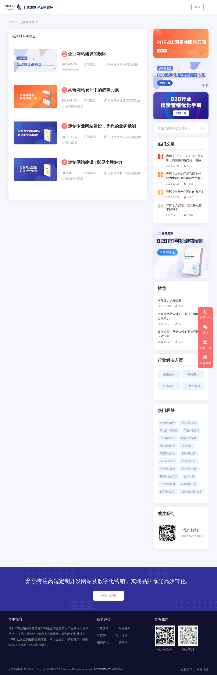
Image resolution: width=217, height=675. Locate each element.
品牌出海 (189, 476)
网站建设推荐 (167, 445)
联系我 (122, 642)
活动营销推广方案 (191, 491)
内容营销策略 (188, 438)
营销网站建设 (167, 422)
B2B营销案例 (167, 484)
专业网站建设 (116, 137)
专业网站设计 (189, 461)
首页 (11, 22)
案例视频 (124, 628)
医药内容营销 (167, 461)
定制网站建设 (28, 22)
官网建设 (90, 64)
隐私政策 (186, 669)
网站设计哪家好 (169, 430)
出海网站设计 (189, 453)
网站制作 (186, 445)
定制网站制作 (116, 173)
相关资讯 (103, 642)
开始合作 (108, 595)
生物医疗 (169, 374)
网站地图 (203, 669)
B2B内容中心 (167, 438)
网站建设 (114, 64)
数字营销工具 (167, 491)
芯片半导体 (193, 386)
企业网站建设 (129, 64)
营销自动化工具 (169, 476)
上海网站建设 (189, 468)
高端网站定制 (167, 453)
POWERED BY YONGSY (108, 669)
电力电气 (193, 374)
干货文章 (103, 628)
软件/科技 (169, 386)
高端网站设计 (116, 101)
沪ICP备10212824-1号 (21, 669)
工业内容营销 (191, 430)
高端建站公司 (188, 484)
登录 (197, 7)
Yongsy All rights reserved (77, 669)
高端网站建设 (74, 178)
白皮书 (101, 635)
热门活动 (121, 635)
